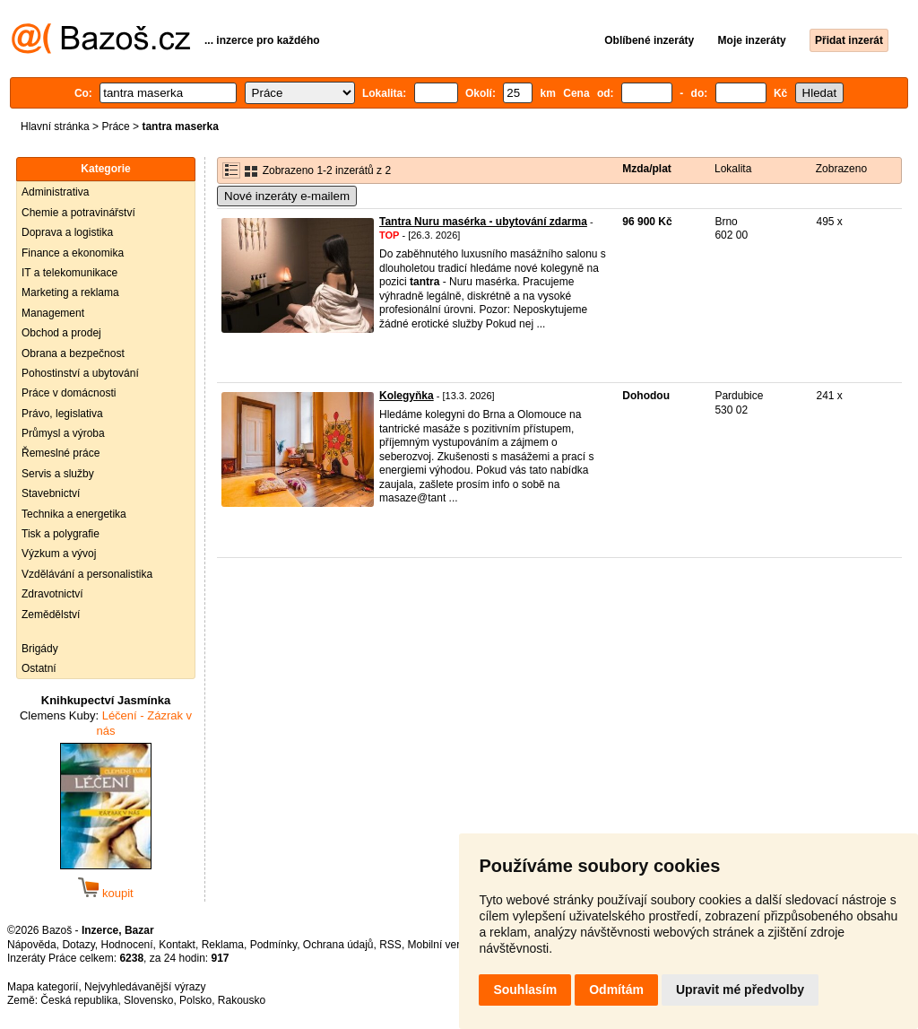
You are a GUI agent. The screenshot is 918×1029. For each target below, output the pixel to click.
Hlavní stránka (55, 126)
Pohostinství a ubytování (80, 373)
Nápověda (31, 944)
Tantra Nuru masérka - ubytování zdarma (483, 221)
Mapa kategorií (42, 987)
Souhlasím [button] (525, 989)
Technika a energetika (74, 514)
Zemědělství (51, 614)
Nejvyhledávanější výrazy (144, 987)
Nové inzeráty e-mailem (287, 196)
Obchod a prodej (61, 333)
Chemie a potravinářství (78, 212)
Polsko (195, 1000)
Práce (115, 126)
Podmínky (273, 944)
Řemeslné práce (61, 453)
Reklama (223, 944)
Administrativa (55, 192)
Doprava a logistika (67, 232)
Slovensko (148, 1000)
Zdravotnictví (52, 594)
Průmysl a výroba (63, 433)
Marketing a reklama (70, 292)
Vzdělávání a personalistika (87, 574)
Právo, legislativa (62, 413)
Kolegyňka (406, 395)
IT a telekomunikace (69, 272)
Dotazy (78, 944)
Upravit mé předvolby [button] (740, 989)
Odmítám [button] (616, 989)
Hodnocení (127, 944)
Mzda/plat (646, 168)
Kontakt (177, 944)
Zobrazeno (841, 168)
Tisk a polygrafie (61, 534)
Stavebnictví (51, 493)
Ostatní (39, 668)
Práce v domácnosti (69, 393)
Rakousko (241, 1000)
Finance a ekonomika (73, 253)
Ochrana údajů (338, 944)
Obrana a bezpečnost (73, 353)
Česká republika (78, 1000)
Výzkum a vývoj (59, 553)
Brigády (40, 648)
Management (53, 313)
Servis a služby (58, 473)
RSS (390, 944)
